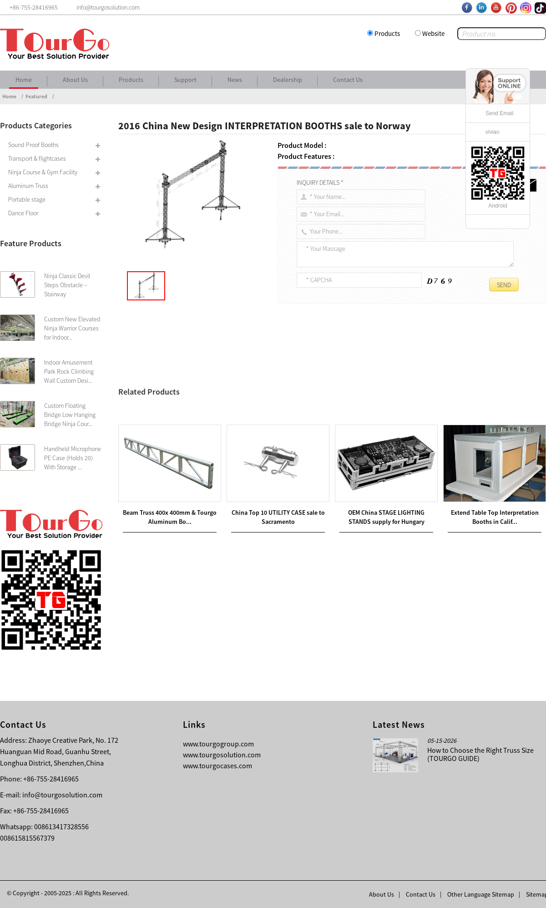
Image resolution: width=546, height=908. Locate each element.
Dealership (287, 80)
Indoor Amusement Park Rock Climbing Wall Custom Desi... (69, 371)
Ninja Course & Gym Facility (42, 172)
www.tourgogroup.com (218, 743)
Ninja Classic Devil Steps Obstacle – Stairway (67, 285)
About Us (75, 80)
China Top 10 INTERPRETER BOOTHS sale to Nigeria (208, 423)
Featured (36, 96)
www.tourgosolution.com (222, 754)
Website (433, 33)
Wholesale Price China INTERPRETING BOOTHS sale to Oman (229, 412)
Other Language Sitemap (480, 894)
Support (185, 80)
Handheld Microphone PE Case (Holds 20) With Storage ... (72, 458)
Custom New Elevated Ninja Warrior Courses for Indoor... (72, 328)
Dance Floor (23, 213)
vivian (492, 132)
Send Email (499, 113)
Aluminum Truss (28, 186)
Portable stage (27, 199)
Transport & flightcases (37, 158)
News (235, 80)
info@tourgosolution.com (62, 794)
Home (23, 80)
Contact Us (348, 80)
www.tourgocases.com (217, 765)
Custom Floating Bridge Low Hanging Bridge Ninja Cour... (70, 414)
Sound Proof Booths (33, 145)
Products (387, 33)
